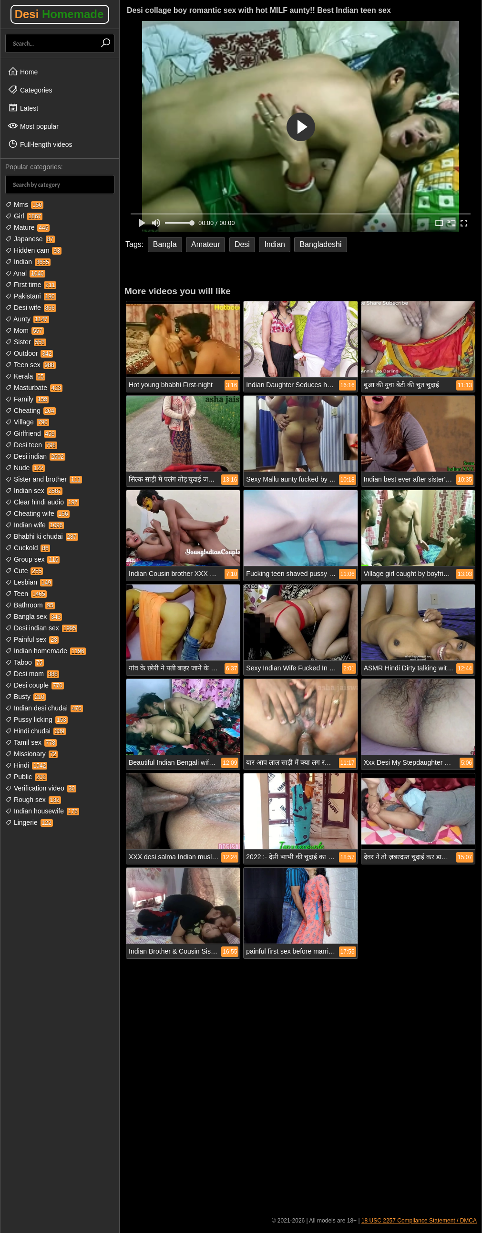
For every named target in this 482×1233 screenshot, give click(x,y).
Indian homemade (45, 651)
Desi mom (32, 674)
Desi (59, 14)
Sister (25, 342)
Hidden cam (33, 250)
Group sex (32, 559)
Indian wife (34, 525)
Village (27, 422)
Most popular (33, 126)
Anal (25, 273)
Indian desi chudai (44, 708)
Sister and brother (43, 479)
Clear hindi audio (42, 502)
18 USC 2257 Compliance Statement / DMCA (419, 1220)
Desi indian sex (41, 628)
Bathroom (30, 605)
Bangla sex (33, 616)
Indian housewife (42, 811)
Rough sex (33, 799)
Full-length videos (40, 144)
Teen (26, 593)
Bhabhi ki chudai (41, 536)
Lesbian (28, 582)
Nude (25, 468)
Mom (24, 330)
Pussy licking (36, 719)
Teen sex (30, 365)
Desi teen (31, 445)
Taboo (24, 662)
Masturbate (33, 387)
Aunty (27, 319)
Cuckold (27, 548)
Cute (24, 571)
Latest (23, 108)
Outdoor (29, 353)
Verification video (40, 788)
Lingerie (29, 822)
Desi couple (34, 685)
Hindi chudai (35, 731)
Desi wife (30, 307)
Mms (24, 204)
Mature (27, 227)
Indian (28, 262)
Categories (30, 89)
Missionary (31, 754)
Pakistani (30, 296)
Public (26, 777)
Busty (25, 696)
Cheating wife (37, 513)
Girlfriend (30, 433)
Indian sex (33, 490)
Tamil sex (31, 742)
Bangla (165, 244)
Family (27, 399)
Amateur (205, 244)
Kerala (25, 376)
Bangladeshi (320, 244)
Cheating (30, 410)
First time (30, 284)
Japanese (30, 239)
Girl (23, 216)
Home (23, 71)
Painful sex (32, 639)
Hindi (26, 765)
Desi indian (35, 456)
